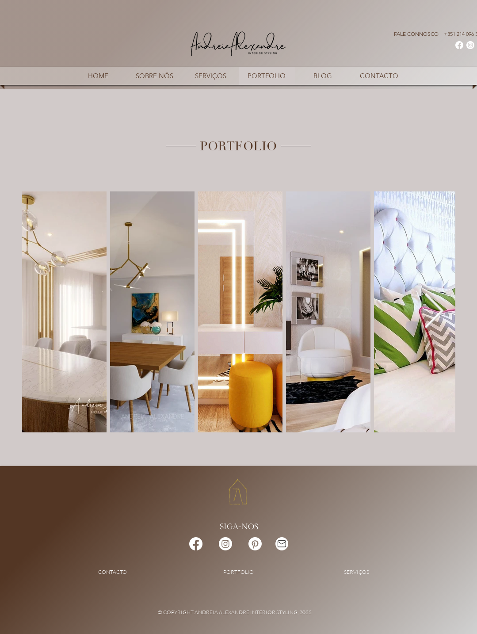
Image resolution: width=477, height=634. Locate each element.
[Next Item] (434, 312)
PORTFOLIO (238, 572)
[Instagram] (470, 45)
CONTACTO (112, 572)
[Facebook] (459, 45)
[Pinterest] (255, 543)
